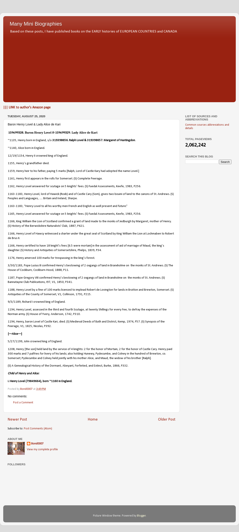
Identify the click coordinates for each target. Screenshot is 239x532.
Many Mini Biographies (36, 24)
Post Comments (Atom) (38, 428)
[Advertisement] (119, 67)
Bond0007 (37, 443)
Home (93, 420)
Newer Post (17, 420)
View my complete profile (42, 449)
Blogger (141, 515)
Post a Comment (23, 402)
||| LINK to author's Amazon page (27, 107)
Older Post (166, 420)
